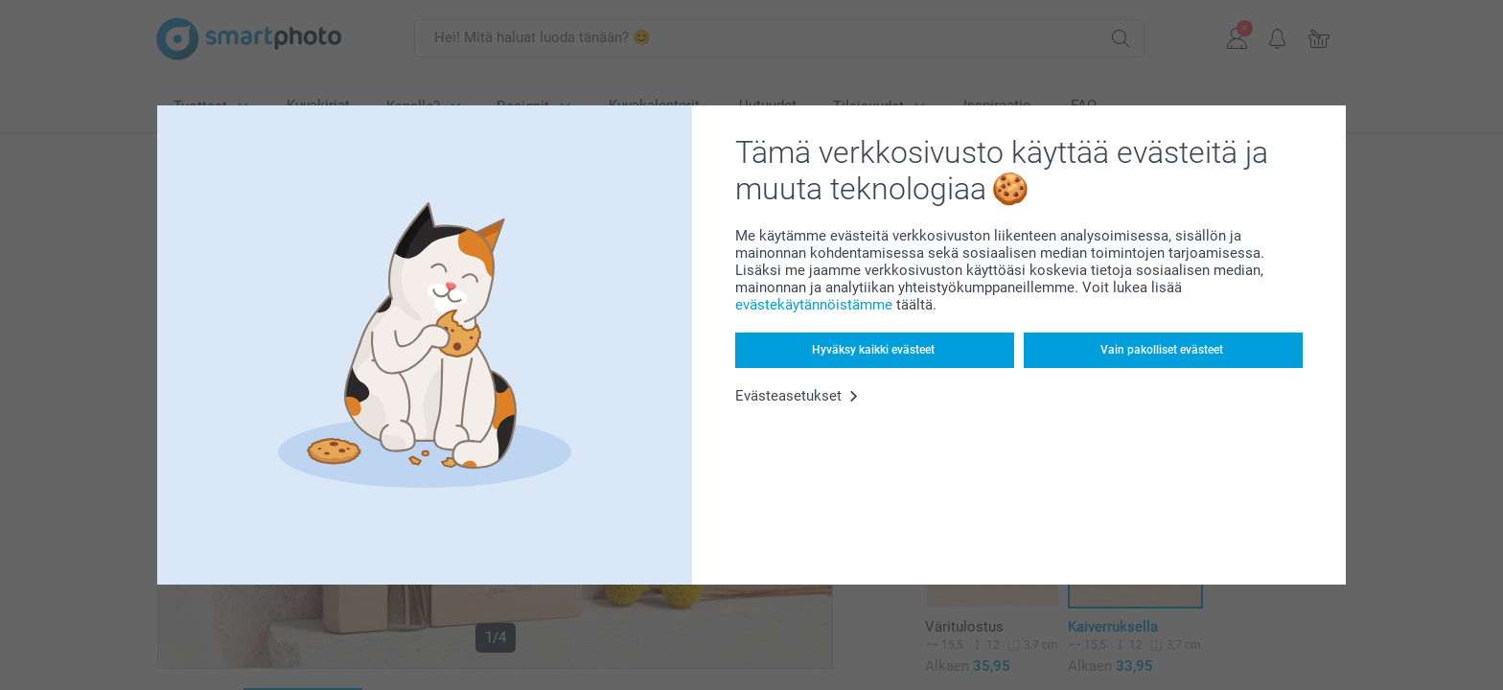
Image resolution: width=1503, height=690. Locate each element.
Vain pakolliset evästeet (1161, 349)
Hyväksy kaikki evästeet (873, 349)
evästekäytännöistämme (813, 304)
